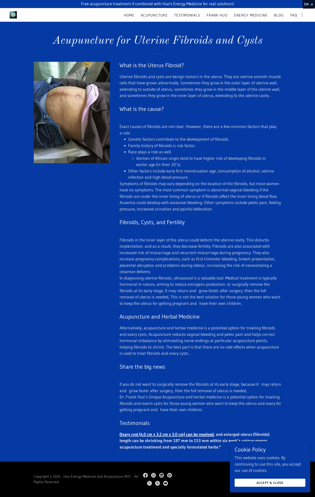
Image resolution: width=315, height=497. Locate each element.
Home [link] (129, 15)
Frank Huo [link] (217, 15)
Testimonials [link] (187, 15)
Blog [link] (279, 15)
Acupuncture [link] (154, 15)
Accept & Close (270, 483)
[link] (13, 14)
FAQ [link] (293, 15)
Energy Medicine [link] (251, 15)
